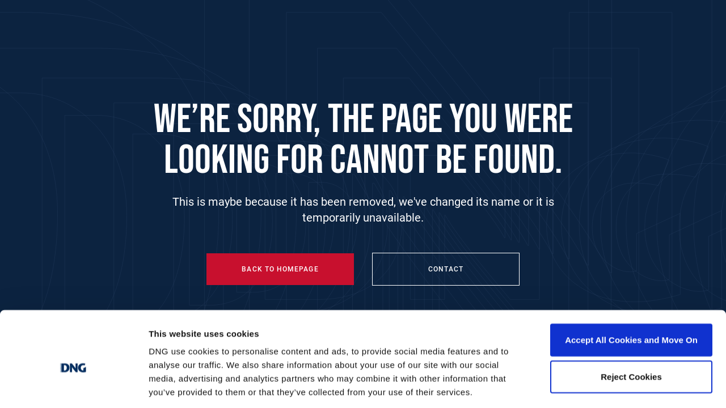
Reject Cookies (631, 325)
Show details (595, 385)
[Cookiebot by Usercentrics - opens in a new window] (73, 385)
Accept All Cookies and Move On (631, 287)
